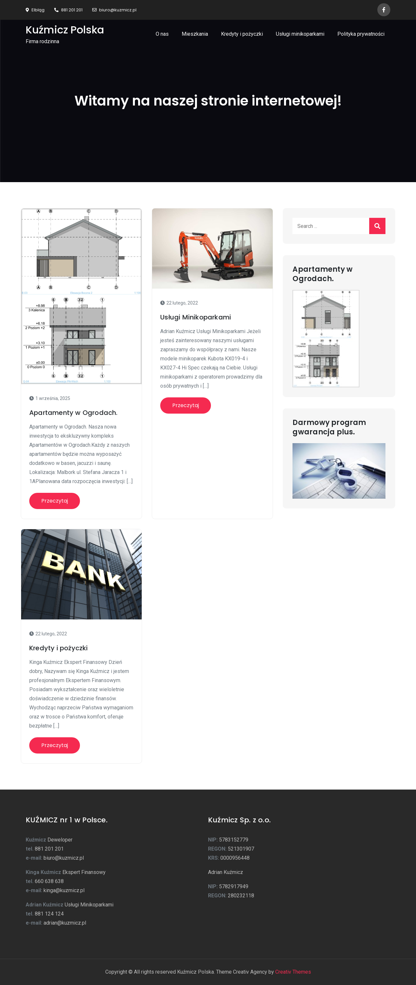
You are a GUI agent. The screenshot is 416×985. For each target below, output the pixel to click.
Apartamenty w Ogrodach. (73, 412)
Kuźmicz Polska (65, 29)
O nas (162, 34)
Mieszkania (195, 34)
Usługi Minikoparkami (195, 317)
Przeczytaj (54, 501)
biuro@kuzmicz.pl (114, 10)
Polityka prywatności (360, 34)
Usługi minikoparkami (300, 34)
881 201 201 (68, 10)
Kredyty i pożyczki (242, 34)
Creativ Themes (293, 972)
